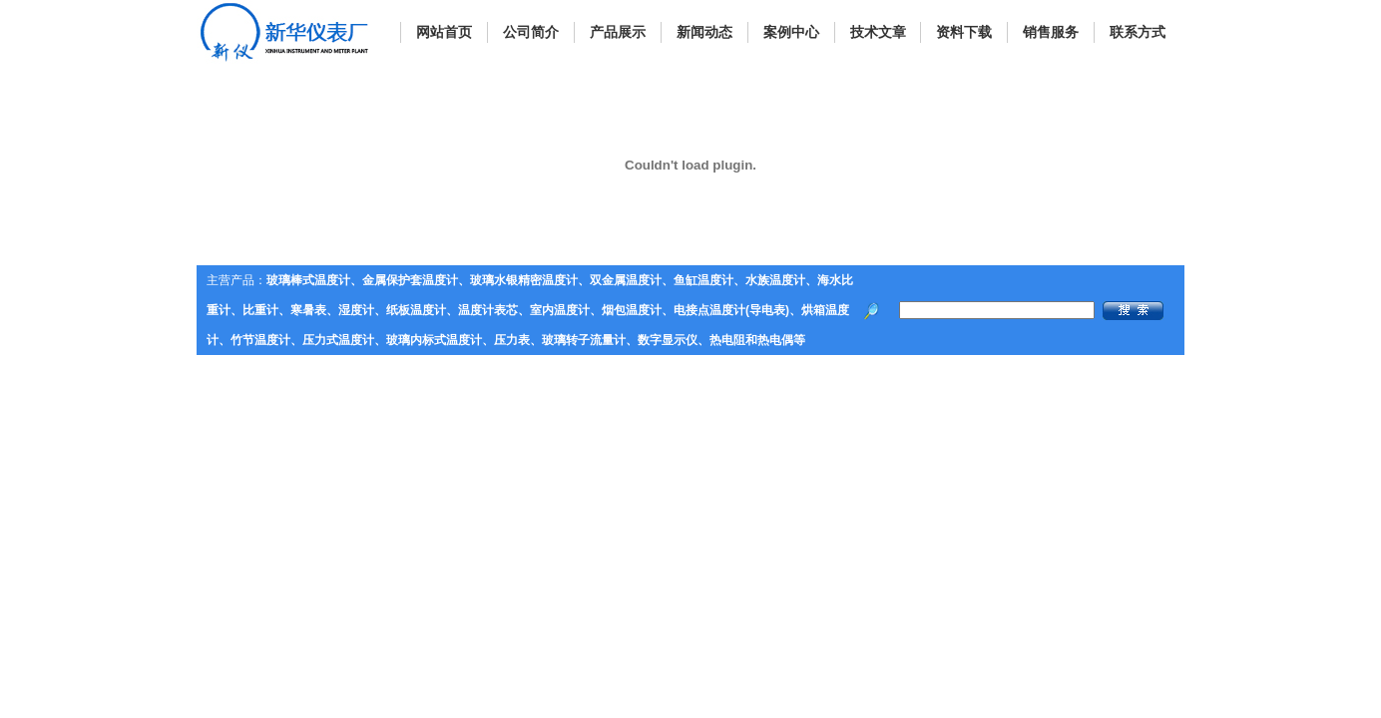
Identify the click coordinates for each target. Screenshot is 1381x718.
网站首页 (444, 32)
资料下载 (964, 32)
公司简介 (531, 32)
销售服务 (1051, 32)
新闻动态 (704, 32)
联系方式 (1137, 32)
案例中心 (791, 32)
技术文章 (878, 32)
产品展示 (618, 32)
